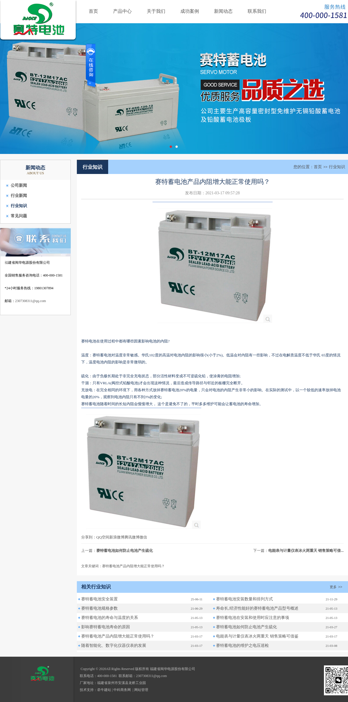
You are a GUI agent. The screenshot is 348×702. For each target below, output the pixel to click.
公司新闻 (19, 185)
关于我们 (156, 11)
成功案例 (189, 11)
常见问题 (19, 216)
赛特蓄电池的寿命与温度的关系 (109, 617)
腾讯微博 (131, 537)
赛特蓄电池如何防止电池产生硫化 (124, 550)
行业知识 (19, 206)
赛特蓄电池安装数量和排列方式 (244, 599)
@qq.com (160, 676)
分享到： (88, 537)
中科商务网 (122, 690)
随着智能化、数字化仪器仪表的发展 (113, 645)
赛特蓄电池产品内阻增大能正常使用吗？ (117, 636)
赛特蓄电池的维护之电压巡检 (242, 645)
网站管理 (141, 690)
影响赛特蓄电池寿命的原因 (105, 627)
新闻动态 (223, 11)
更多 (337, 587)
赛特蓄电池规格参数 (99, 608)
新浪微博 (116, 537)
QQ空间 (102, 537)
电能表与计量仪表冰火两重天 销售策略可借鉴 (257, 636)
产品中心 (122, 11)
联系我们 (257, 11)
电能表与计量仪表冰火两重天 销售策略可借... (306, 550)
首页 (93, 11)
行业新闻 (19, 195)
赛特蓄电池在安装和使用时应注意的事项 (252, 617)
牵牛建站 (104, 690)
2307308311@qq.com (30, 301)
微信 (143, 537)
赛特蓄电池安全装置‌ (99, 599)
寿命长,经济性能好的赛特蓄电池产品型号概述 (257, 608)
